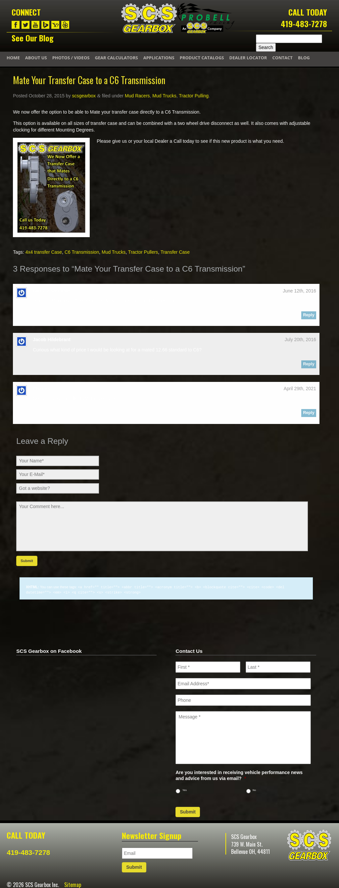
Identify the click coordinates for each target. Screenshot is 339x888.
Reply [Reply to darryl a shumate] (308, 315)
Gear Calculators (116, 58)
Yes (184, 789)
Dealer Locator (248, 58)
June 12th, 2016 (299, 290)
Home (13, 58)
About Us (36, 58)
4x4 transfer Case (43, 252)
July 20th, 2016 (300, 339)
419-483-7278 (304, 23)
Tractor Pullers (143, 252)
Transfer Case (175, 252)
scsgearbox (84, 95)
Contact (282, 58)
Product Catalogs (202, 58)
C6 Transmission (82, 252)
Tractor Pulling (194, 95)
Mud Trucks (164, 95)
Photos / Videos (71, 58)
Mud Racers (137, 95)
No (254, 789)
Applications (158, 58)
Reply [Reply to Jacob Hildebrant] (308, 364)
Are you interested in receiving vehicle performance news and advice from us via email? (239, 774)
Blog (304, 58)
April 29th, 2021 (300, 388)
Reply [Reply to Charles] (308, 412)
